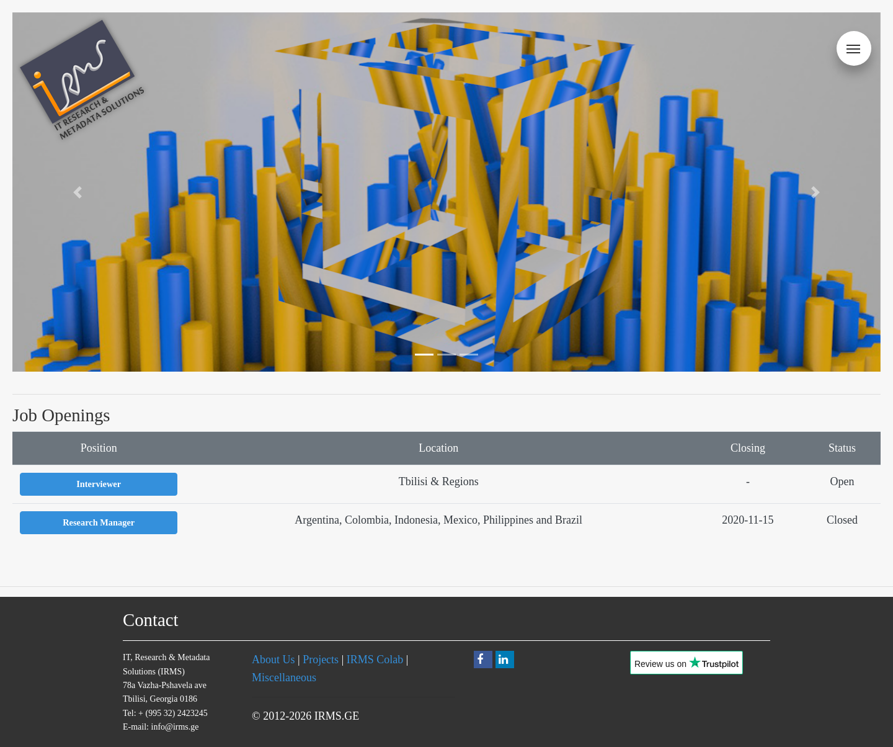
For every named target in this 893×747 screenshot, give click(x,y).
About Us (273, 659)
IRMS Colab (375, 659)
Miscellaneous (284, 677)
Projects (321, 659)
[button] (77, 192)
